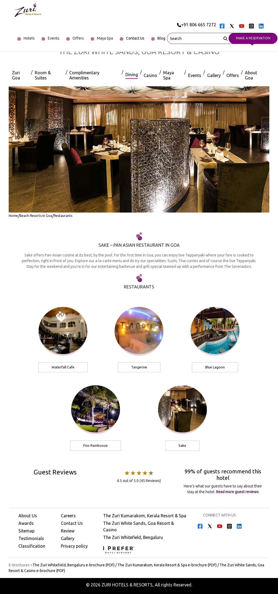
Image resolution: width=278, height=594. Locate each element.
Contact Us (72, 523)
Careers (68, 515)
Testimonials (31, 538)
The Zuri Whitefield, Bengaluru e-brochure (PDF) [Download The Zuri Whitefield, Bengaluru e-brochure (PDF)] (74, 565)
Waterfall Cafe (63, 367)
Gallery (67, 538)
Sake (182, 445)
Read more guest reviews (237, 492)
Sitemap (26, 530)
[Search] (225, 38)
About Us (27, 515)
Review (67, 530)
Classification (31, 546)
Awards (26, 523)
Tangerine (139, 367)
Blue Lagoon (215, 367)
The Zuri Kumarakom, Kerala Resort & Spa (144, 515)
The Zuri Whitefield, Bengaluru (133, 537)
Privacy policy (74, 546)
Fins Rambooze (95, 445)
